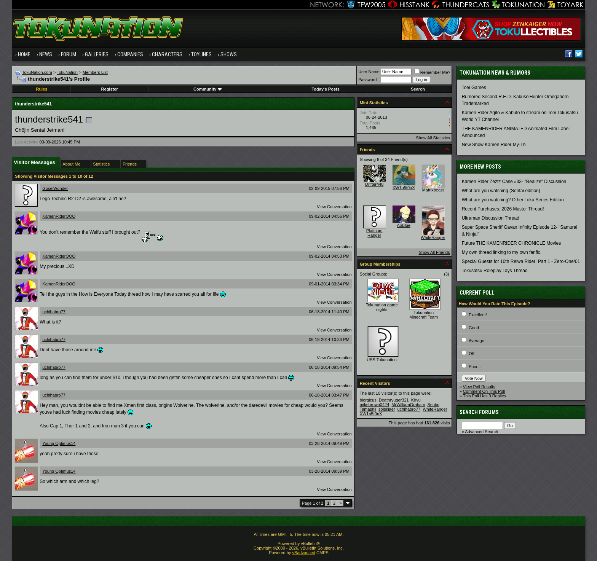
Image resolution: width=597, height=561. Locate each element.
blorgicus (368, 400)
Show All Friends (434, 252)
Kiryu (416, 400)
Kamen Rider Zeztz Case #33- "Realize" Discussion (514, 181)
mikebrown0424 (374, 404)
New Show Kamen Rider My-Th (494, 144)
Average (476, 340)
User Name (369, 71)
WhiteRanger (433, 237)
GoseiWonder (55, 188)
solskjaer (386, 409)
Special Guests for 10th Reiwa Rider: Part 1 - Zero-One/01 (521, 261)
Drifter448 (374, 184)
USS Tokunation (382, 359)
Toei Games (474, 87)
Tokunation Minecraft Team (423, 314)
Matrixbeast (433, 190)
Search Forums (479, 412)
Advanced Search (481, 431)
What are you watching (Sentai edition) (501, 190)
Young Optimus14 (58, 443)
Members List (95, 72)
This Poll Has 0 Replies (484, 396)
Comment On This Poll (484, 391)
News (45, 54)
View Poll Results (479, 386)
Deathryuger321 (394, 400)
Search (418, 89)
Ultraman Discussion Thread (490, 218)
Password (367, 79)
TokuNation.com (37, 72)
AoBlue (403, 225)
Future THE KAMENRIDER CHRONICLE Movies (511, 243)
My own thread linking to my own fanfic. (501, 252)
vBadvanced (303, 552)
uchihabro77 (53, 311)
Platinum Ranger (374, 232)
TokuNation (67, 72)
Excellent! (478, 314)
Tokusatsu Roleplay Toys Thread (495, 270)
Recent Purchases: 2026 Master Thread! (503, 209)
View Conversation (334, 206)
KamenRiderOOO (58, 216)
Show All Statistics (433, 137)
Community (207, 89)
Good (474, 327)
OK (472, 353)
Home (24, 54)
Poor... (475, 366)
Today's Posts (325, 89)
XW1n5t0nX (404, 187)
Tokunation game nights (382, 307)
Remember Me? (432, 72)
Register (109, 89)
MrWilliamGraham (408, 404)
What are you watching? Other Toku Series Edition (513, 199)
